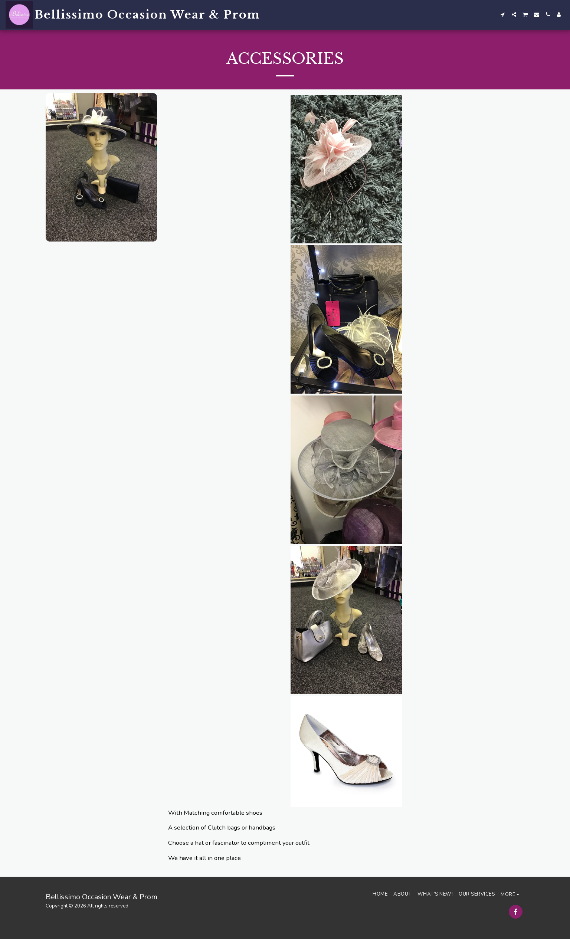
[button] (503, 14)
